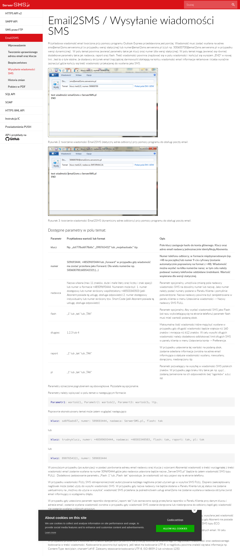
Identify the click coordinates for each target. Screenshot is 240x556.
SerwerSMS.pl (16, 4)
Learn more (50, 532)
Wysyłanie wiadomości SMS (21, 71)
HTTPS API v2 (13, 13)
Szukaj (233, 4)
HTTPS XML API (14, 110)
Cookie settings (175, 519)
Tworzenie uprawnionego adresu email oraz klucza (23, 54)
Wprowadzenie (17, 45)
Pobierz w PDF (17, 86)
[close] (194, 510)
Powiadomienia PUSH (18, 127)
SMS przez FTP (14, 29)
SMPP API (11, 21)
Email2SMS (12, 38)
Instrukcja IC (12, 118)
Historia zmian (16, 80)
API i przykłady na (15, 137)
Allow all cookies (175, 528)
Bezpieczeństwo (17, 62)
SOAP (8, 102)
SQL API (10, 94)
